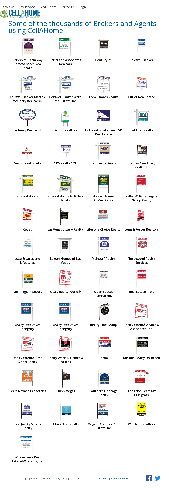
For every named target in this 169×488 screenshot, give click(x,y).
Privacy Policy (60, 478)
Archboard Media (120, 478)
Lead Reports (48, 7)
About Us (8, 7)
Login (82, 7)
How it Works (27, 7)
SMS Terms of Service (97, 478)
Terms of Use (76, 478)
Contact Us (67, 7)
